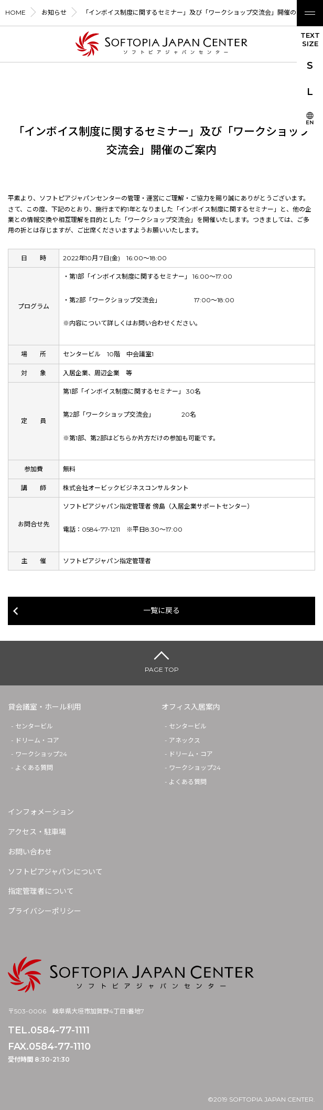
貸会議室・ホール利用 (44, 707)
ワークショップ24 (41, 754)
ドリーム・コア (37, 740)
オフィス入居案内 (191, 707)
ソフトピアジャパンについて (55, 871)
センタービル (34, 726)
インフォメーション (41, 812)
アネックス (184, 740)
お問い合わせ (30, 852)
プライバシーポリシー (44, 911)
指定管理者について (41, 891)
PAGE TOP (162, 669)
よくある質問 (34, 767)
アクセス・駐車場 (37, 832)
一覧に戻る (161, 610)
